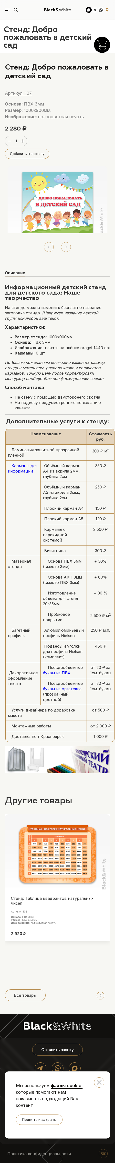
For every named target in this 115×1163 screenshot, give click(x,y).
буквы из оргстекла (62, 688)
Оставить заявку (57, 1049)
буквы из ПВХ (56, 672)
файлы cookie (67, 1085)
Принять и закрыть (39, 1119)
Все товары (25, 995)
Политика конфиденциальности (39, 1153)
